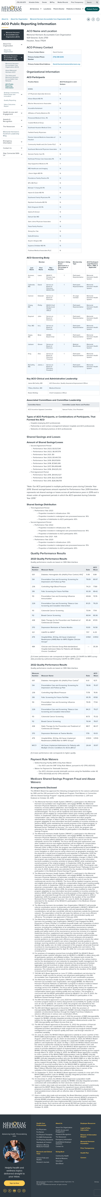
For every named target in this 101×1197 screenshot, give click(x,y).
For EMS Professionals (44, 1137)
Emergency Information (64, 1139)
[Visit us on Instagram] (23, 1191)
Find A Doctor (58, 9)
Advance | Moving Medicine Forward (42, 1146)
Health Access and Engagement (62, 1131)
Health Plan (84, 1153)
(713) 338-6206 (58, 57)
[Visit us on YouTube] (14, 1191)
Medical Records (63, 2)
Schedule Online (34, 2)
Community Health (62, 1156)
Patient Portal (92, 9)
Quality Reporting (10, 100)
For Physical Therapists (44, 1135)
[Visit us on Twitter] (19, 1191)
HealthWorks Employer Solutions (63, 1143)
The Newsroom (61, 1137)
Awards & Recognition (63, 1134)
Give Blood (59, 1163)
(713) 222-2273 (21, 2)
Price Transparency (77, 2)
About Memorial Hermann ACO (10, 71)
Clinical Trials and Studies (42, 1158)
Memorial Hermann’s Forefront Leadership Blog (11, 134)
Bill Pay (52, 2)
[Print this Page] (88, 19)
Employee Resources (87, 1123)
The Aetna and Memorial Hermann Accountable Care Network (12, 78)
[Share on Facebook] (93, 19)
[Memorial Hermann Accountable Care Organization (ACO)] (12, 34)
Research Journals (42, 1162)
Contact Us (59, 1146)
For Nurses (40, 1132)
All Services (35, 9)
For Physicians (41, 1129)
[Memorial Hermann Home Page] (12, 8)
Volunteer (59, 1161)
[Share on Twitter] (98, 19)
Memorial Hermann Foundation (87, 1142)
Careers (83, 1158)
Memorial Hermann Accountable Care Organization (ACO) (50, 19)
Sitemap (96, 1182)
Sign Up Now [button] (14, 1183)
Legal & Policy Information (85, 1129)
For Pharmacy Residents (44, 1140)
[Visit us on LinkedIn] (5, 1191)
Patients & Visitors (74, 9)
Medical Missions (61, 1158)
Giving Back (60, 1152)
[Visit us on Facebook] (10, 1191)
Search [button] (92, 2)
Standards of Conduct (43, 1142)
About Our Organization (19, 19)
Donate (44, 2)
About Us (5, 19)
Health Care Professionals (41, 1124)
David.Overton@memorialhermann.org (66, 64)
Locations (47, 9)
